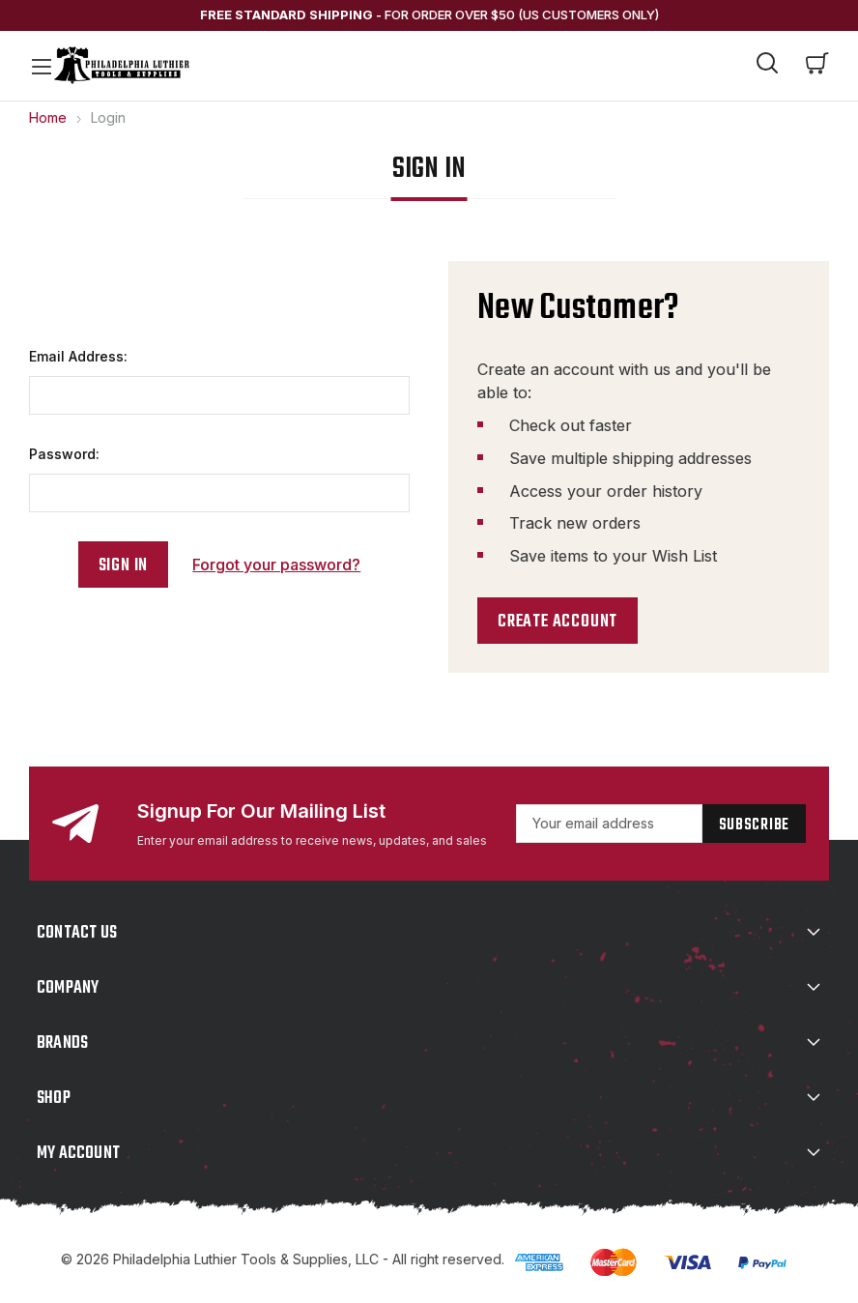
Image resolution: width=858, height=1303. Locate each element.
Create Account (557, 622)
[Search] (767, 65)
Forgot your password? (276, 564)
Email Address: (78, 356)
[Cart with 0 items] (817, 65)
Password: (64, 454)
